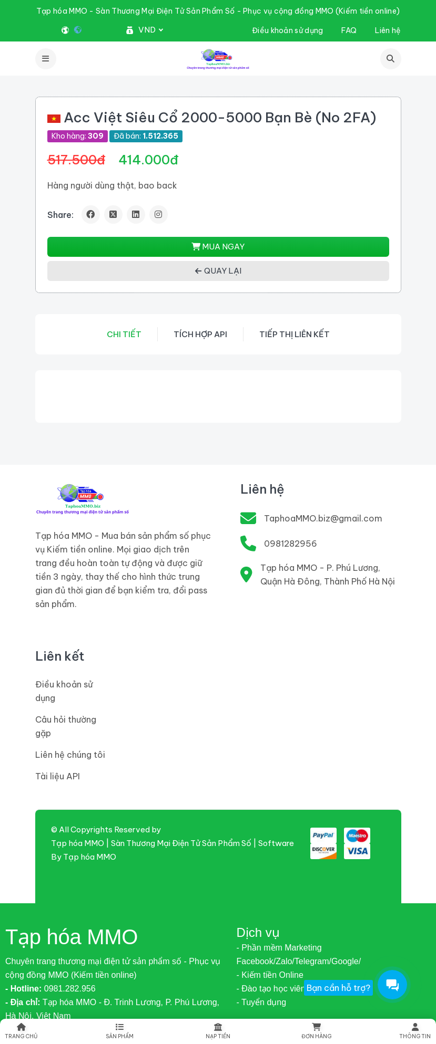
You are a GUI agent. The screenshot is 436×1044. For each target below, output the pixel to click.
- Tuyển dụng (262, 1002)
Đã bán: (146, 136)
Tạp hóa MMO (89, 857)
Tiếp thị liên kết (294, 334)
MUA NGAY (218, 247)
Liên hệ (388, 30)
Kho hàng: (78, 136)
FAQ (349, 30)
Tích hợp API (200, 334)
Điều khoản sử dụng (287, 30)
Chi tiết (124, 334)
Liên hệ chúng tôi (70, 754)
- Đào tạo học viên (271, 988)
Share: (60, 215)
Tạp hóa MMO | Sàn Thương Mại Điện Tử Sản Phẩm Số (151, 843)
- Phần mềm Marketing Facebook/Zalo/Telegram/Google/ (299, 954)
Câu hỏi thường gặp (65, 726)
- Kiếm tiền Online (270, 974)
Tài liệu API (57, 776)
